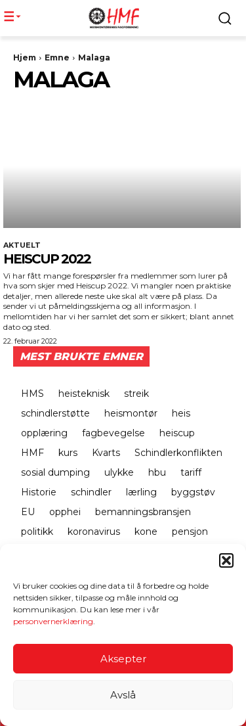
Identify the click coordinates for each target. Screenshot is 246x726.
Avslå (123, 695)
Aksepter (123, 658)
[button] (226, 560)
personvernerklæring (53, 621)
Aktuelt (22, 245)
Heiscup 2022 (47, 259)
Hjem (24, 57)
